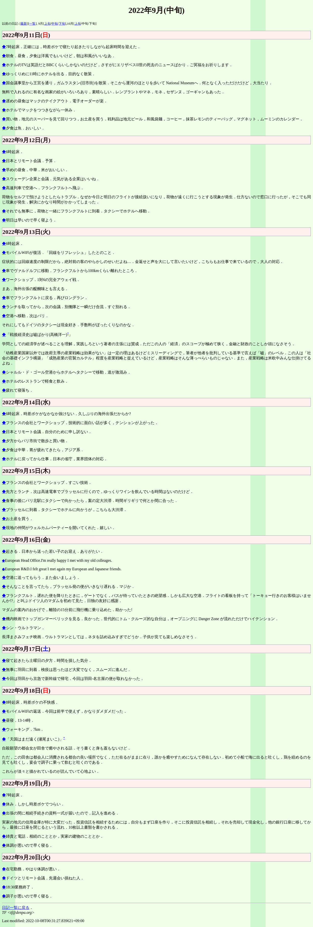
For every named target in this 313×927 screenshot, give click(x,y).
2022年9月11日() (26, 35)
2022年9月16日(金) (26, 540)
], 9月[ (39, 23)
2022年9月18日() (26, 690)
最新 (24, 23)
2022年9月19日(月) (26, 783)
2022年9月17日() (26, 649)
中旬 (54, 23)
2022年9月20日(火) (26, 857)
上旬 (47, 23)
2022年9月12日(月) (26, 140)
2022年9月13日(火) (26, 232)
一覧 (32, 23)
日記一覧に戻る (15, 908)
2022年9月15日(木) (26, 471)
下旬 (62, 23)
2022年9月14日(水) (26, 402)
